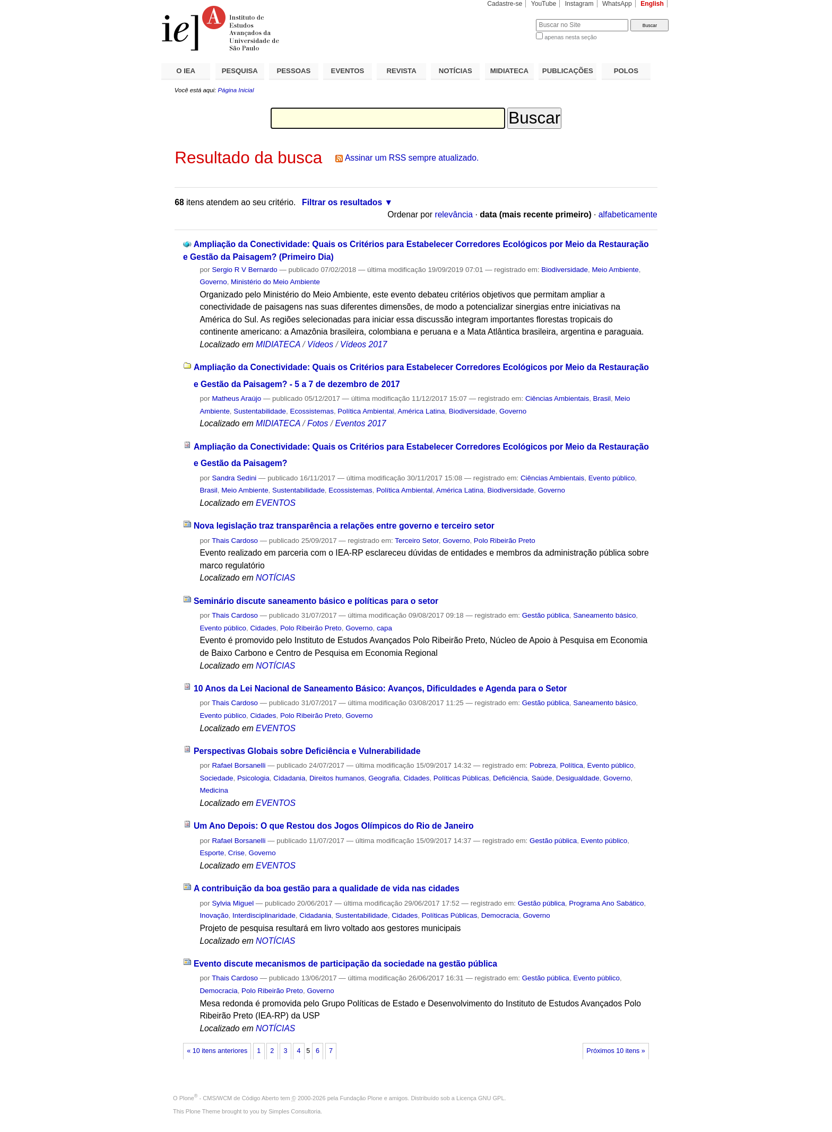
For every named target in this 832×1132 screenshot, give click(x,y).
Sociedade (216, 778)
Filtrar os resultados (342, 202)
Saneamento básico (604, 615)
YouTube (544, 3)
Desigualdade (578, 778)
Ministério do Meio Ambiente (275, 282)
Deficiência (510, 778)
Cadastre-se (504, 3)
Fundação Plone (361, 1098)
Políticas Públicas (461, 778)
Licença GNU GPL (480, 1098)
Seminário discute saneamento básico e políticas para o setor (316, 601)
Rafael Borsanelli (238, 765)
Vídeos (320, 344)
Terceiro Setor (416, 541)
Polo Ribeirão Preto (504, 541)
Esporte (212, 853)
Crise (236, 853)
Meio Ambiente (615, 270)
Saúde (542, 778)
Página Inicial (236, 90)
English (652, 3)
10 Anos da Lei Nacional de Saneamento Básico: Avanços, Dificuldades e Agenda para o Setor (380, 688)
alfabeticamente (628, 214)
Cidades (263, 628)
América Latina (421, 411)
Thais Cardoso (235, 541)
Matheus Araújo (236, 398)
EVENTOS (348, 71)
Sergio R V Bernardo (244, 270)
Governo (213, 282)
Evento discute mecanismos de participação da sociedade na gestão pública (345, 963)
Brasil (602, 398)
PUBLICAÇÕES (567, 71)
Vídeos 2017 (363, 344)
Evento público (611, 478)
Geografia (384, 778)
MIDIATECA (509, 71)
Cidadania (289, 778)
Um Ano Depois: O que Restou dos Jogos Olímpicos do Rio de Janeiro (334, 825)
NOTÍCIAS (455, 71)
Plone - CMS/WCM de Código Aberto (229, 1098)
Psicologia (253, 778)
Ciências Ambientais (557, 398)
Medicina (214, 790)
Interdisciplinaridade (264, 915)
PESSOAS (294, 71)
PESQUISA (240, 71)
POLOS (626, 71)
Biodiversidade (564, 270)
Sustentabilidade (259, 411)
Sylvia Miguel (233, 903)
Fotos (317, 423)
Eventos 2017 (360, 423)
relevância (454, 214)
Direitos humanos (337, 778)
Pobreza (543, 765)
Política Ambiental (365, 411)
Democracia (500, 915)
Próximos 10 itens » (615, 1051)
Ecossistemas (312, 411)
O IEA (185, 71)
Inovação (214, 915)
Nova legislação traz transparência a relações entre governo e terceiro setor (344, 525)
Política (571, 765)
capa (384, 628)
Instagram (579, 3)
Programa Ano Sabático (606, 903)
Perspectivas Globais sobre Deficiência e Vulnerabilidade (307, 751)
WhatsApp (617, 3)
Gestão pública (545, 615)
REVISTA (402, 71)
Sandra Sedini (234, 478)
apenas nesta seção (570, 37)
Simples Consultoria (294, 1111)
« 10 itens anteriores (217, 1051)
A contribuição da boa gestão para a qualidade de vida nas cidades (327, 888)
